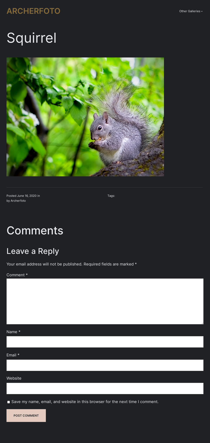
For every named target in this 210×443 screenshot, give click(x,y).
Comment (17, 274)
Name (13, 331)
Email (12, 354)
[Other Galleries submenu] (202, 11)
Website (13, 378)
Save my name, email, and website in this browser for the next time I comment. (85, 401)
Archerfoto (33, 11)
